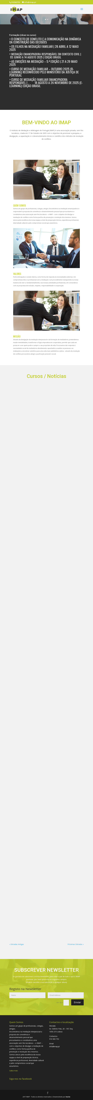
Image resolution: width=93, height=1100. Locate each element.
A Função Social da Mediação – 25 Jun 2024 (53, 420)
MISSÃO (16, 336)
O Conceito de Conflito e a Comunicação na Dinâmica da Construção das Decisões (45, 40)
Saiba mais (13, 1070)
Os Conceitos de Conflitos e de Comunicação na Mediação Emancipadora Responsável (13, 437)
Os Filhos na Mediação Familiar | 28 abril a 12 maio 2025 (44, 48)
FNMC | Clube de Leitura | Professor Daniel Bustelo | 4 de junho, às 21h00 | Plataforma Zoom (22, 446)
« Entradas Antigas (16, 944)
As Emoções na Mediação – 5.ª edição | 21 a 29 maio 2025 (43, 63)
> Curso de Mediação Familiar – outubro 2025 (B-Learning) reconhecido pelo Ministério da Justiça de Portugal (44, 72)
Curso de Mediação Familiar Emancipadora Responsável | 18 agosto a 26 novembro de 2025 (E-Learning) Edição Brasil (46, 82)
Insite (68, 1097)
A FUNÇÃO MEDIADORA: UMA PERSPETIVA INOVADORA (62, 425)
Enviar (77, 1002)
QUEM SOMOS (19, 205)
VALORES (17, 274)
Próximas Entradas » (76, 944)
